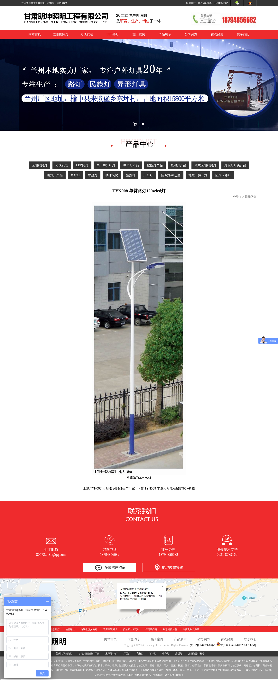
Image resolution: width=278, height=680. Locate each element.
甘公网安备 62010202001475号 (236, 645)
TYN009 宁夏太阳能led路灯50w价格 (169, 488)
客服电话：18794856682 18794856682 (207, 3)
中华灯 (165, 653)
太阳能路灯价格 (196, 653)
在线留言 (217, 34)
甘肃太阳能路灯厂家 (88, 653)
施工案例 (139, 34)
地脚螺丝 (70, 629)
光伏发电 (86, 34)
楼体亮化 (112, 175)
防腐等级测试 (110, 629)
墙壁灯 (92, 175)
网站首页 (34, 34)
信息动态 (133, 639)
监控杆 (130, 175)
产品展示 (165, 34)
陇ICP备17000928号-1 (203, 645)
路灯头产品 (55, 175)
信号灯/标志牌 (171, 175)
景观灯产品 (178, 165)
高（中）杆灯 (106, 165)
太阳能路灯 (61, 34)
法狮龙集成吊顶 (191, 629)
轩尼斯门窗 (151, 629)
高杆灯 (140, 653)
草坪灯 (75, 175)
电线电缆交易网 (89, 629)
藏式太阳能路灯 (205, 165)
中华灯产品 (131, 165)
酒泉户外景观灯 (51, 629)
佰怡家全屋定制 (131, 629)
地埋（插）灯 (198, 175)
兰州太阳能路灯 (64, 653)
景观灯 (178, 653)
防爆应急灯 (223, 175)
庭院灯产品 (155, 165)
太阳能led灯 (111, 653)
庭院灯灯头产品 (235, 165)
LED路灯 (113, 34)
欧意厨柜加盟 (170, 629)
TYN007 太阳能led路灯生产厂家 (112, 488)
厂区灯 (148, 175)
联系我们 (243, 34)
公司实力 (191, 34)
